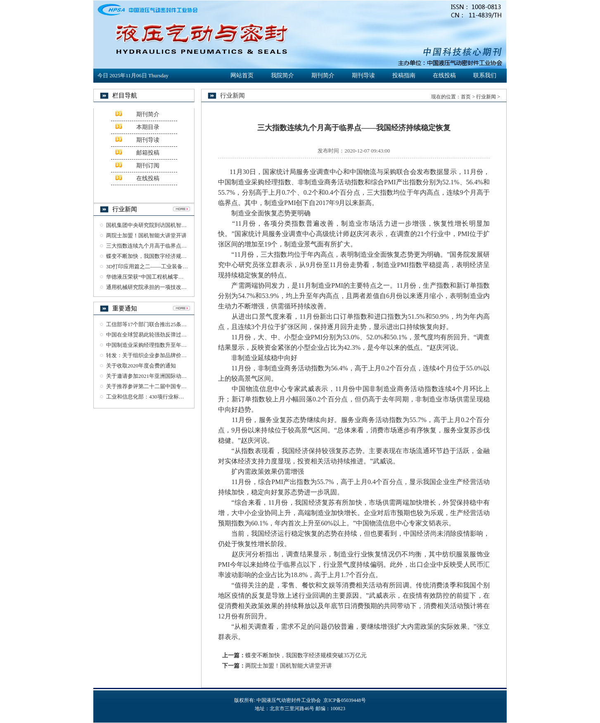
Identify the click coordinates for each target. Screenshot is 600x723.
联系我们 (484, 75)
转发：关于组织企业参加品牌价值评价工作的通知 (165, 355)
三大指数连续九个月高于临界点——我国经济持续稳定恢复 (176, 246)
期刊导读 (363, 75)
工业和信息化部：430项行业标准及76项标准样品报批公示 (174, 397)
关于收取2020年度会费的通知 (141, 366)
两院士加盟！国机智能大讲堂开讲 (146, 235)
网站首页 (242, 75)
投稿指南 (403, 75)
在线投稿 (444, 75)
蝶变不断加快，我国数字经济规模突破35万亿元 (162, 256)
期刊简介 (322, 75)
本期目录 (147, 127)
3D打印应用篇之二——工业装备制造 (149, 266)
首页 (466, 97)
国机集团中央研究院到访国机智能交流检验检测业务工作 (173, 225)
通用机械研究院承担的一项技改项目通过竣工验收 (165, 287)
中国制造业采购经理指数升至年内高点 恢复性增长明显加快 (176, 345)
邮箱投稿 (147, 153)
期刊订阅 (147, 165)
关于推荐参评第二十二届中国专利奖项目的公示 (162, 386)
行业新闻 (486, 97)
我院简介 (282, 75)
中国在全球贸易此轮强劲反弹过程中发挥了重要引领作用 (173, 335)
